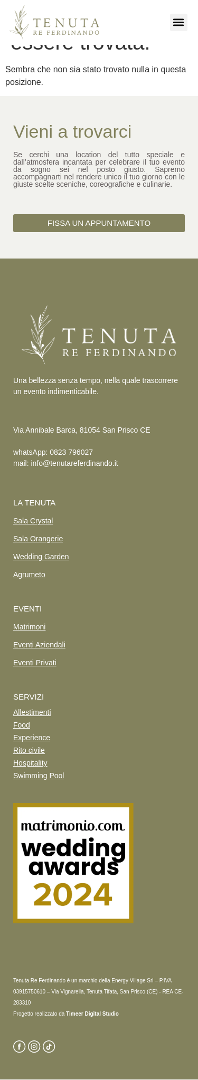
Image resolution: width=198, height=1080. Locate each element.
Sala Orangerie (38, 538)
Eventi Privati (34, 662)
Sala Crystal (33, 521)
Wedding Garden (41, 556)
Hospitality (30, 763)
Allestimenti (32, 712)
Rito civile (29, 750)
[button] (178, 22)
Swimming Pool (38, 775)
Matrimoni (29, 627)
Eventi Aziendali (39, 645)
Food (21, 725)
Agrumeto (29, 574)
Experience (31, 737)
